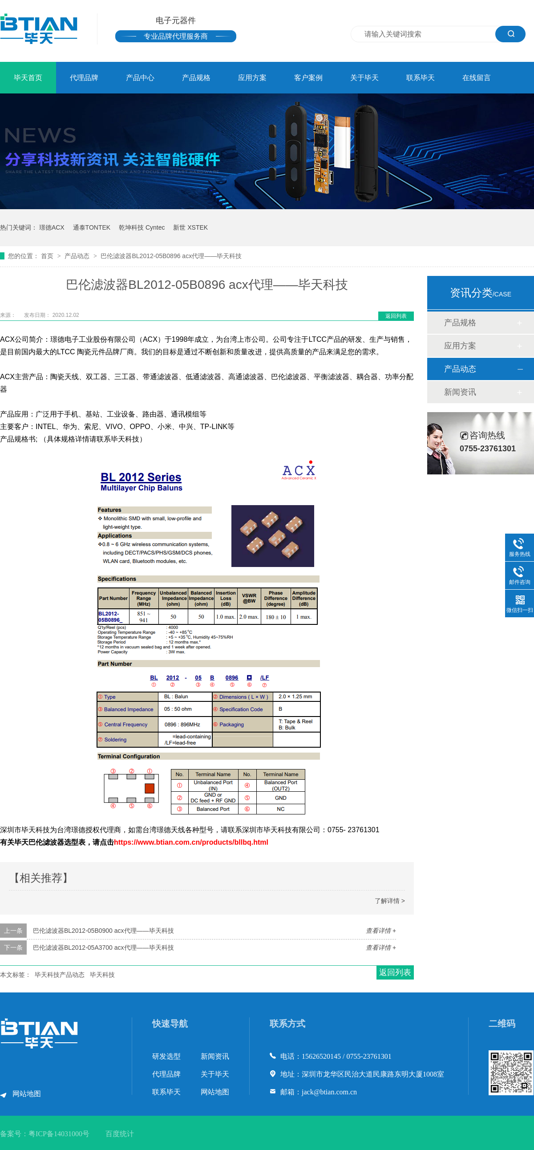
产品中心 (140, 77)
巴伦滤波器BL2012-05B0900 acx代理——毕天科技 (103, 930)
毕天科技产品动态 (60, 974)
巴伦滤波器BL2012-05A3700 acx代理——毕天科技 (103, 947)
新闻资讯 (460, 392)
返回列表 (396, 316)
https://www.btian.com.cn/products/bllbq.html (191, 842)
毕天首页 (28, 77)
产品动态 (78, 255)
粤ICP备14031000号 (58, 1134)
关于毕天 (364, 77)
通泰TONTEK (92, 227)
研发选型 (166, 1056)
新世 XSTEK (190, 227)
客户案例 (308, 77)
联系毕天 (420, 77)
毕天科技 (102, 974)
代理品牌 (84, 77)
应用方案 (252, 77)
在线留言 (476, 77)
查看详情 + (381, 930)
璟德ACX (52, 227)
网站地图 (26, 1093)
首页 (48, 255)
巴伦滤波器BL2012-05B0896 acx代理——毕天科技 (171, 255)
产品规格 (196, 77)
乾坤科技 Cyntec (142, 227)
